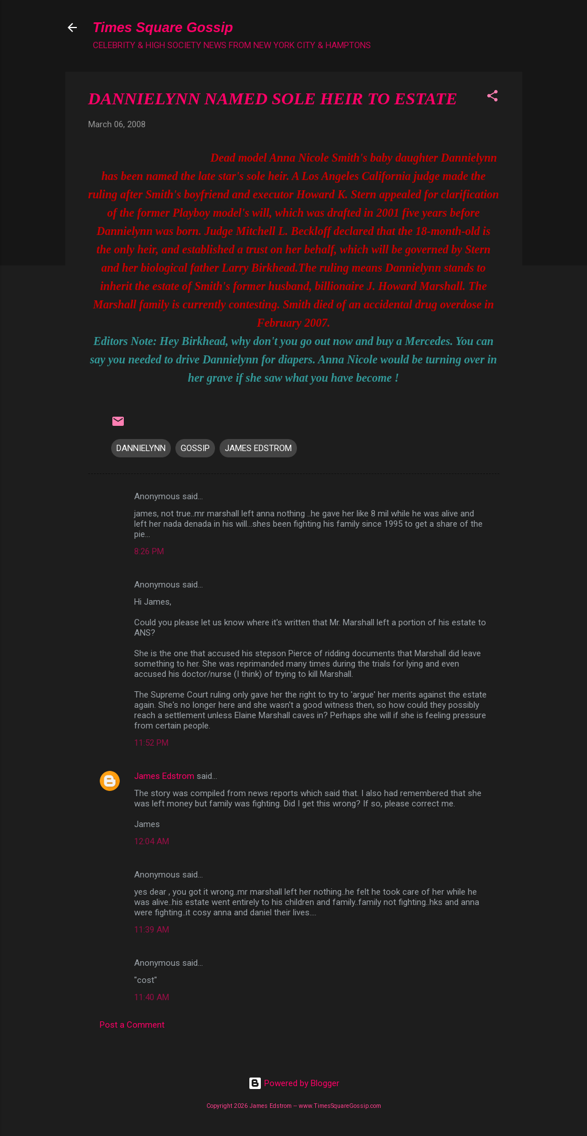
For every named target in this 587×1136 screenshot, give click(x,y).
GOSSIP (195, 448)
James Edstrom (164, 776)
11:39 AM (151, 930)
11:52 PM (151, 743)
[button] (492, 98)
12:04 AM (151, 841)
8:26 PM (149, 551)
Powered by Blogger (293, 1083)
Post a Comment (132, 1025)
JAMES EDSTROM (258, 448)
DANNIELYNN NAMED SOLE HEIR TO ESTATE (272, 98)
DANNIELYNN (141, 448)
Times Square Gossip (163, 27)
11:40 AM (151, 997)
